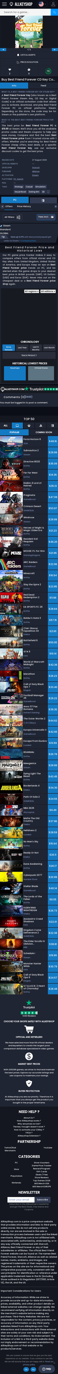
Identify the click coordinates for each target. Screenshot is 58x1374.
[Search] (54, 12)
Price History (22, 206)
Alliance (36, 171)
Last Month (49, 347)
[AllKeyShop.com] (21, 4)
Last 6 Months (35, 348)
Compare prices (28, 240)
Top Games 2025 (41, 1180)
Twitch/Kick (10, 1147)
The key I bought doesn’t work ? (29, 1126)
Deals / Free (42, 1174)
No (33, 1369)
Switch (20, 179)
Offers (6, 206)
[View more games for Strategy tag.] (19, 188)
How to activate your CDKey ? (29, 1129)
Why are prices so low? (29, 1123)
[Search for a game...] (29, 12)
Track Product (29, 355)
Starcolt (36, 167)
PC (16, 1162)
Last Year (22, 347)
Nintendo (16, 1182)
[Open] (4, 4)
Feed (43, 85)
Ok (26, 1369)
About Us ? (29, 1117)
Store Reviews (42, 1177)
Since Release (8, 348)
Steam (35, 175)
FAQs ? (29, 1132)
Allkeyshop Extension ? (29, 1135)
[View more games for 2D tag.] (43, 193)
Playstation (16, 1176)
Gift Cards (41, 1171)
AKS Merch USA (41, 1183)
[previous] (3, 49)
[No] (54, 1362)
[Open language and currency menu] (42, 4)
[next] (55, 49)
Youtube (48, 1147)
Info (14, 85)
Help (46, 1369)
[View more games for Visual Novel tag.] (20, 193)
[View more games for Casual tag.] (29, 188)
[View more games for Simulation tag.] (40, 188)
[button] (53, 4)
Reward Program (41, 1168)
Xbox (16, 1169)
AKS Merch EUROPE (41, 1186)
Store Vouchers (41, 1162)
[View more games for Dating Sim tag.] (34, 193)
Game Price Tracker (41, 1165)
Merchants (10, 1150)
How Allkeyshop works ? (29, 1120)
